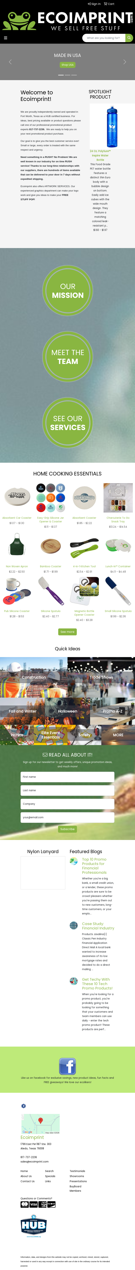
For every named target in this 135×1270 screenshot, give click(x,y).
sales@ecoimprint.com (35, 1161)
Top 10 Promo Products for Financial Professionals (94, 866)
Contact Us (28, 1181)
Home (24, 1171)
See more (67, 632)
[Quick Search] (104, 38)
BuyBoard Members (75, 1189)
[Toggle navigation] (5, 38)
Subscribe (67, 829)
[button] (10, 62)
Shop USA (68, 65)
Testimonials (77, 1171)
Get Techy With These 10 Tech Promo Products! (97, 984)
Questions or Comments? (36, 1198)
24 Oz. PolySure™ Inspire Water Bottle (100, 155)
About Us (26, 1176)
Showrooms (77, 1176)
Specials (50, 1176)
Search (49, 1171)
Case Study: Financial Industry (98, 926)
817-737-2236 (29, 1157)
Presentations (78, 1181)
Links (48, 1181)
